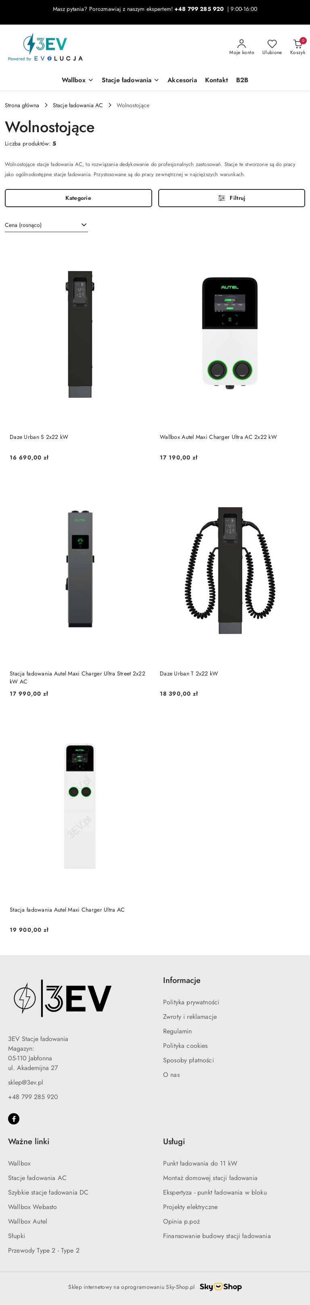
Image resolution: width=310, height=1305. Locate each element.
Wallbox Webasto (32, 1206)
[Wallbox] (78, 81)
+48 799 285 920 (33, 1096)
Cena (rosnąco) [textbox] (23, 225)
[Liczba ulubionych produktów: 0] (272, 47)
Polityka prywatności (191, 1002)
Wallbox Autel (27, 1221)
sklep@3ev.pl (25, 1082)
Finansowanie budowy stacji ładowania (217, 1236)
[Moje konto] (241, 47)
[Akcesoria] (182, 81)
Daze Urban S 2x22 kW (39, 437)
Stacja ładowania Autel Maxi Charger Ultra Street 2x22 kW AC (77, 677)
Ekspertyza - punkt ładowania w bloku (215, 1192)
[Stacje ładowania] (131, 81)
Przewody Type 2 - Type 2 (44, 1250)
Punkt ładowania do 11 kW (200, 1163)
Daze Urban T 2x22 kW (189, 673)
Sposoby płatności (188, 1060)
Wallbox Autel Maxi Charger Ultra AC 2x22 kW (218, 437)
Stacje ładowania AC (37, 1177)
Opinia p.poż (181, 1221)
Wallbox (19, 1163)
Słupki (16, 1236)
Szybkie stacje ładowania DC (48, 1192)
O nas (171, 1074)
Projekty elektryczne (190, 1206)
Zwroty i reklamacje (190, 1016)
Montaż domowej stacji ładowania (210, 1177)
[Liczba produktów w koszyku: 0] (297, 47)
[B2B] (242, 81)
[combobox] (46, 225)
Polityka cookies (185, 1045)
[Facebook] (13, 1118)
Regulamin (177, 1031)
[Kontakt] (216, 81)
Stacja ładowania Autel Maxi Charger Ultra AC (67, 910)
